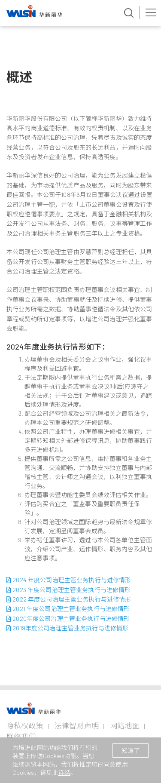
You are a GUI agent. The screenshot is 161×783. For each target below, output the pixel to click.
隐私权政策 (24, 725)
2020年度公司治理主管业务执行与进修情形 (68, 618)
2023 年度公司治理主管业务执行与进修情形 (68, 589)
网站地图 (125, 725)
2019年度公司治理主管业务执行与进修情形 (67, 628)
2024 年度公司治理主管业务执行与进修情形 (68, 579)
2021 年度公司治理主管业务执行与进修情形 (68, 608)
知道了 (131, 750)
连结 (64, 772)
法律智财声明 (77, 725)
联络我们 (21, 736)
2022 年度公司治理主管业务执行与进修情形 (68, 599)
